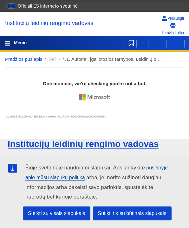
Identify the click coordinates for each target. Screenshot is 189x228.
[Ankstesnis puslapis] (157, 43)
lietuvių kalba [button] (173, 28)
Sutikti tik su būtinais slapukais (132, 213)
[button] (167, 59)
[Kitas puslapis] (175, 43)
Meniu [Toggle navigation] (20, 42)
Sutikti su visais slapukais (56, 213)
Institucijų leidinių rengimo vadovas (49, 23)
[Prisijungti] (172, 18)
